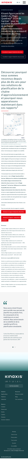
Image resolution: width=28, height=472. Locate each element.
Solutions (3, 391)
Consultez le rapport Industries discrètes (12, 52)
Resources (17, 391)
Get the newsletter (14, 386)
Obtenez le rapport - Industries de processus (11, 218)
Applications (4, 394)
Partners (3, 417)
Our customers (19, 399)
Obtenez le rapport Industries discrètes (13, 211)
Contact (3, 406)
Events (2, 412)
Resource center (19, 394)
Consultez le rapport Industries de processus (13, 56)
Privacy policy (14, 437)
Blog (16, 396)
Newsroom (4, 409)
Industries (3, 399)
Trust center (14, 440)
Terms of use (14, 434)
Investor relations (5, 419)
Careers (3, 414)
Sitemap (14, 431)
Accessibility (14, 446)
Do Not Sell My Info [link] (6, 457)
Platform (3, 396)
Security (14, 443)
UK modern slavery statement (14, 448)
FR (19, 2)
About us (3, 404)
